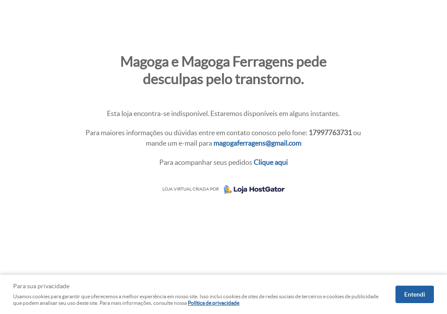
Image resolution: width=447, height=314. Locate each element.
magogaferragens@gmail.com (257, 143)
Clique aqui (271, 162)
